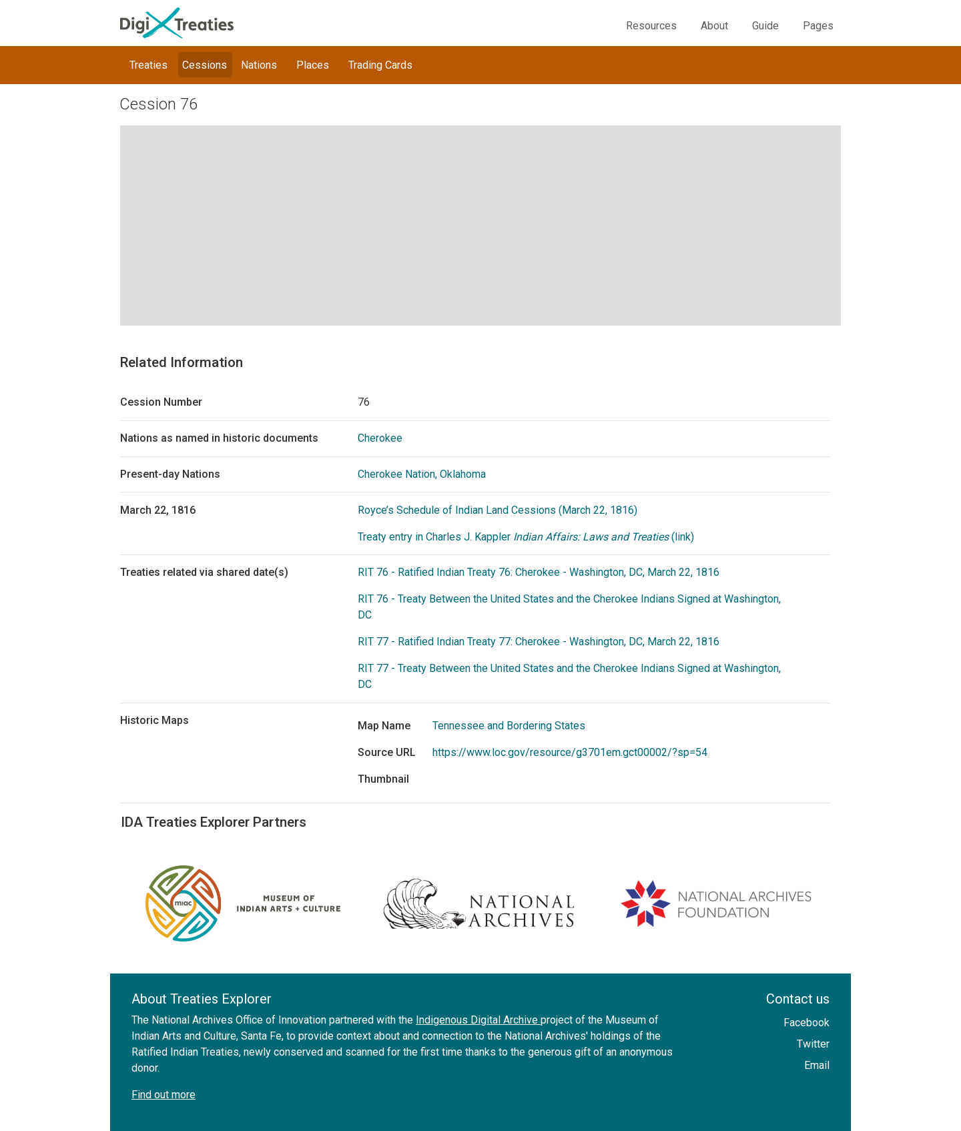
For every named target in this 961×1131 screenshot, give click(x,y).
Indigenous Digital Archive (478, 1020)
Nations (259, 65)
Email (817, 1065)
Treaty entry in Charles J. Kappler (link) (526, 536)
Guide (765, 25)
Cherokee (380, 438)
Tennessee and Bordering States (508, 725)
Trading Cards (380, 65)
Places (312, 65)
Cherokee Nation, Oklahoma (422, 474)
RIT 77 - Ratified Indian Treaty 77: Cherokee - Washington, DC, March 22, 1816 (538, 641)
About (714, 25)
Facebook (806, 1022)
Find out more (163, 1094)
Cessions (204, 65)
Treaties (148, 65)
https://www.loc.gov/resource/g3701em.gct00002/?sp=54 (569, 752)
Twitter (813, 1044)
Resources (651, 25)
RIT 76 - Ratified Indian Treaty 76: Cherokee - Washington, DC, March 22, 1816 (538, 572)
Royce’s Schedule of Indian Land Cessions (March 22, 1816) (497, 510)
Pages (818, 25)
